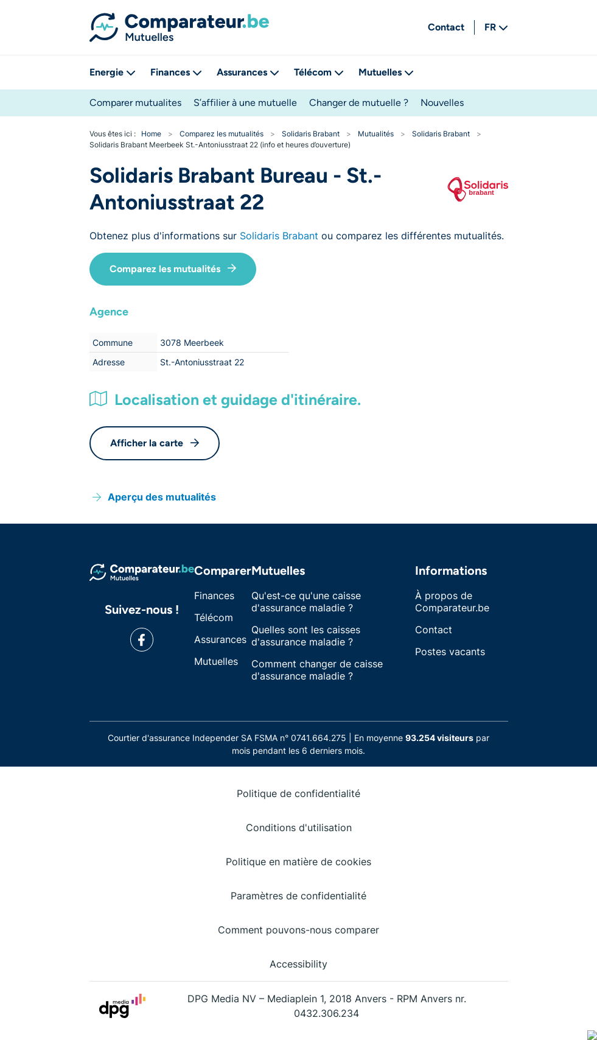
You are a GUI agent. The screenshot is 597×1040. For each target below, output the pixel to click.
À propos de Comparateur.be (452, 601)
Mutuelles (386, 72)
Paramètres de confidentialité (298, 896)
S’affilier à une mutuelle (245, 102)
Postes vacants (450, 651)
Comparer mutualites (135, 102)
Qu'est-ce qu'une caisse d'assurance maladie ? (306, 601)
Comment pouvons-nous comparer (298, 930)
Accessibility (298, 964)
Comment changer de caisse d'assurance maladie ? (317, 670)
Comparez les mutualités (173, 269)
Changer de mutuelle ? (358, 102)
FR (496, 27)
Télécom (319, 72)
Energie (112, 72)
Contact (446, 27)
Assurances (248, 72)
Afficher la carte (154, 443)
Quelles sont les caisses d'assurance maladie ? (305, 636)
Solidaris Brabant (279, 236)
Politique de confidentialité (298, 793)
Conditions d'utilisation (299, 827)
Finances (176, 72)
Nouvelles (442, 102)
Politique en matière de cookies (298, 862)
